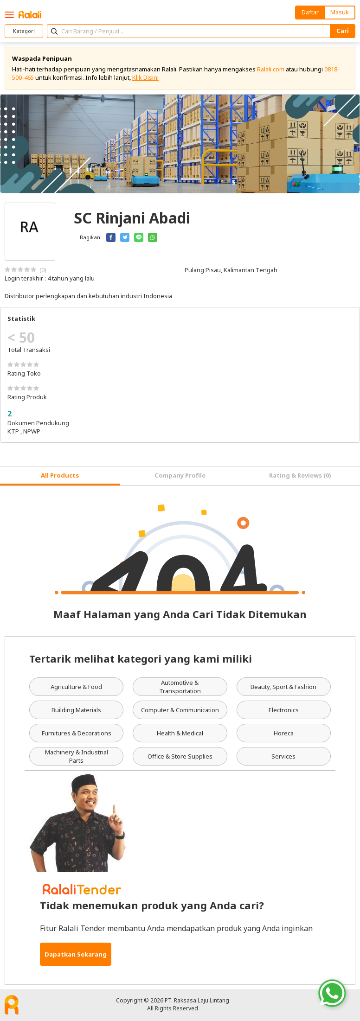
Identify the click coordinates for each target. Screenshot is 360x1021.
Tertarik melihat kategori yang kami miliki (140, 658)
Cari (342, 30)
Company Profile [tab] (180, 475)
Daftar (310, 12)
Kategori (24, 30)
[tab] (60, 475)
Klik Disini (145, 77)
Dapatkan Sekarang (76, 954)
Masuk (339, 12)
